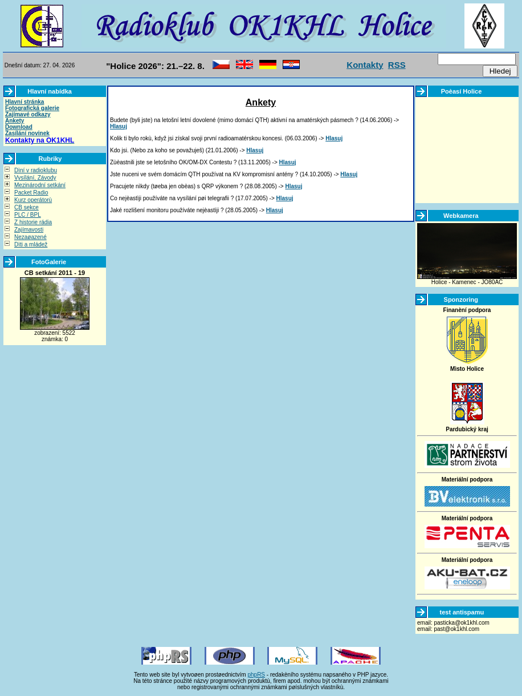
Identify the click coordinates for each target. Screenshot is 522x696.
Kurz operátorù (33, 200)
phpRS (256, 674)
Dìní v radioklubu (35, 170)
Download (18, 127)
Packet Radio (31, 192)
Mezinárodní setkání (40, 185)
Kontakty (364, 65)
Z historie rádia (33, 222)
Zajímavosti (28, 229)
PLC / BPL (27, 215)
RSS (397, 65)
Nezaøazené (30, 237)
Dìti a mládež (30, 244)
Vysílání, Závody (35, 178)
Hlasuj (118, 126)
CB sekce (26, 207)
